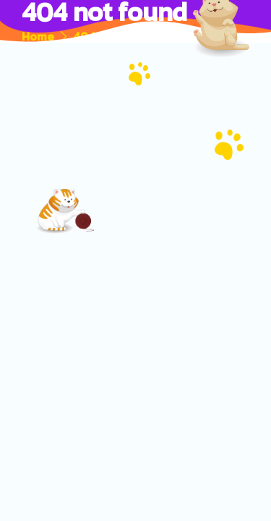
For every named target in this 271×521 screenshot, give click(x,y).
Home (38, 36)
